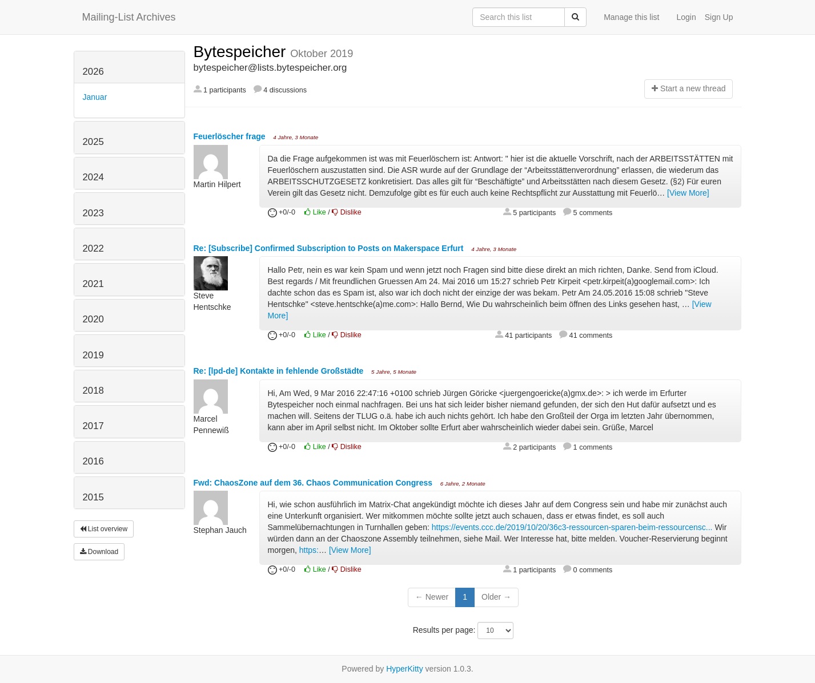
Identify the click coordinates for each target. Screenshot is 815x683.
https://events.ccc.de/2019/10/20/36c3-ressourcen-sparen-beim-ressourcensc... (572, 527)
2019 (93, 355)
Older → (496, 596)
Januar (95, 97)
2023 (93, 213)
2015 (93, 497)
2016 (93, 461)
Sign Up (719, 17)
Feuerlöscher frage (231, 136)
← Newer (431, 596)
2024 (93, 177)
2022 (93, 248)
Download (99, 552)
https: (309, 550)
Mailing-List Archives (129, 17)
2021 (93, 283)
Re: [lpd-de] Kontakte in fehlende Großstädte (280, 370)
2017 (93, 426)
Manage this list (631, 17)
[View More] (688, 192)
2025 (93, 141)
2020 (93, 319)
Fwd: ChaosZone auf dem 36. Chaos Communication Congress (314, 482)
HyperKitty (404, 668)
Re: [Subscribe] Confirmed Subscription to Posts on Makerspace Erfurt (330, 248)
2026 (93, 71)
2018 (93, 390)
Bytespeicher (242, 51)
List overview (104, 529)
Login (686, 17)
